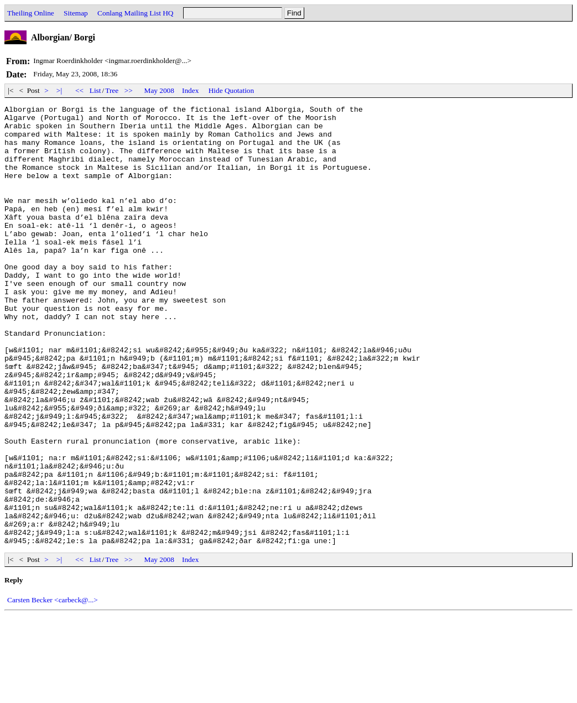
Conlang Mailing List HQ (135, 13)
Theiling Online (30, 13)
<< (80, 90)
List (95, 90)
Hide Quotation (231, 90)
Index (190, 90)
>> (129, 90)
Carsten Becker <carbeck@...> (52, 688)
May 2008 (159, 90)
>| (59, 90)
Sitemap (76, 13)
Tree (111, 90)
